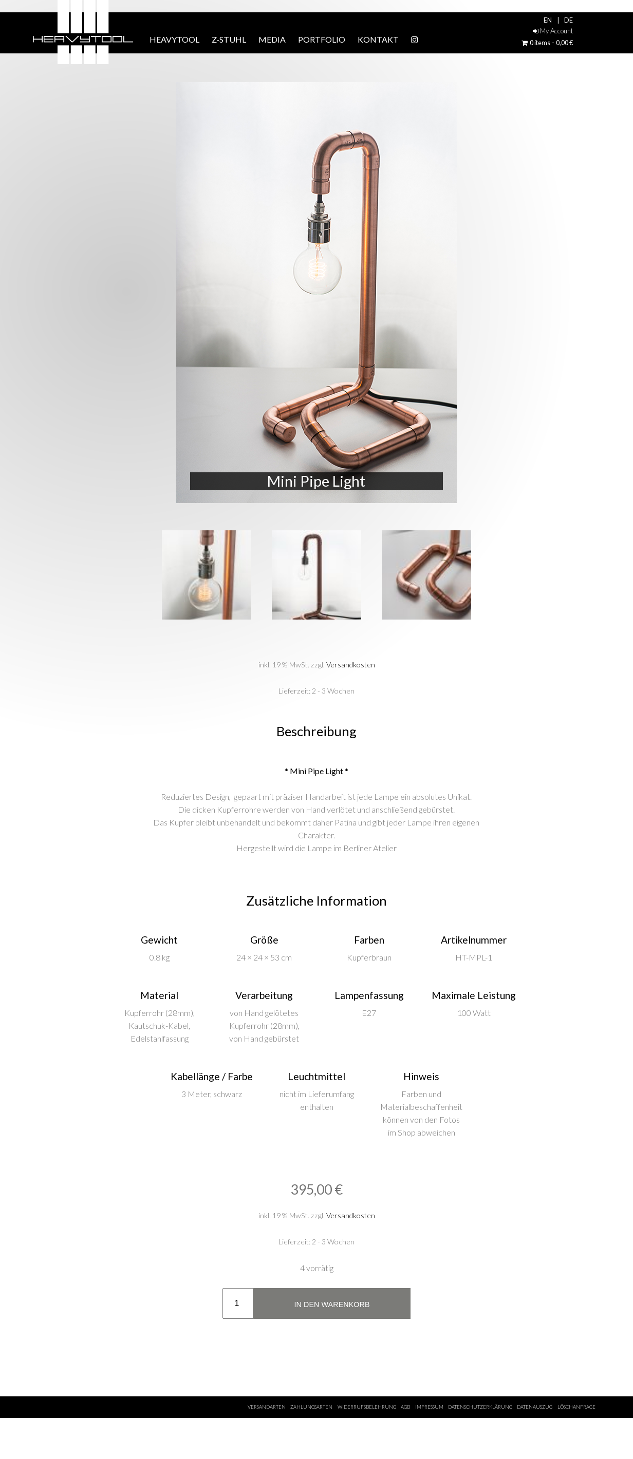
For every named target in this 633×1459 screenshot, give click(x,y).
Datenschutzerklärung (480, 1407)
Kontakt (378, 39)
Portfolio (321, 39)
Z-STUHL (229, 39)
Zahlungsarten (311, 1407)
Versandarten (267, 1407)
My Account (553, 31)
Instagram (442, 39)
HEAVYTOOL (174, 39)
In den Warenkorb (331, 1304)
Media (272, 39)
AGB (405, 1407)
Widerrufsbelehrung (367, 1407)
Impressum (429, 1407)
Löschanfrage (576, 1407)
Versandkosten (350, 664)
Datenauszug (534, 1407)
